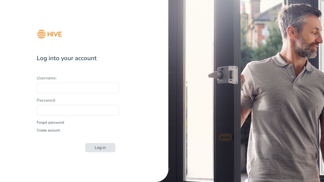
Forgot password (50, 122)
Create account (48, 130)
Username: (47, 78)
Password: (46, 100)
